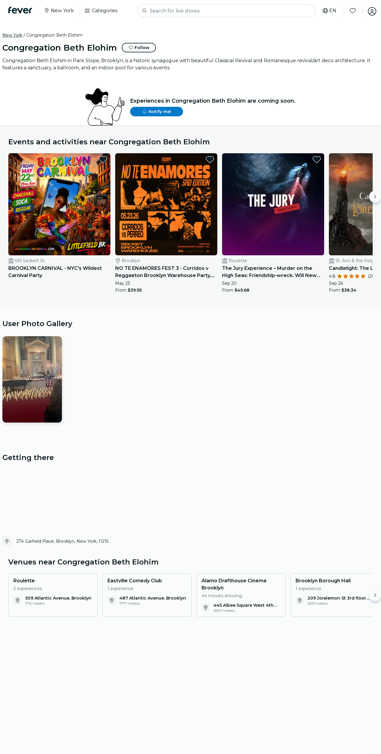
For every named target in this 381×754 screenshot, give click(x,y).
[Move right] (375, 197)
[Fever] (21, 10)
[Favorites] (350, 11)
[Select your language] (327, 10)
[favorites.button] (88, 159)
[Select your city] (60, 11)
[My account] (370, 11)
